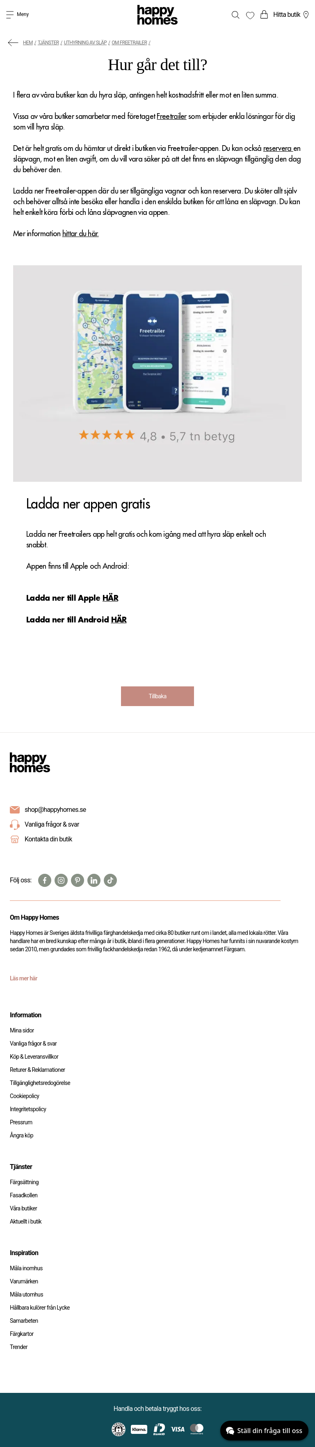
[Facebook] (44, 880)
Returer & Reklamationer (37, 1069)
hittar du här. (80, 233)
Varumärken (24, 1281)
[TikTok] (110, 880)
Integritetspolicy (28, 1109)
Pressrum (21, 1122)
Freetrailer (171, 116)
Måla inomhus (26, 1268)
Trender (18, 1347)
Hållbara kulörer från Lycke (40, 1307)
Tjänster (48, 43)
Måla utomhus (26, 1294)
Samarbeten (24, 1320)
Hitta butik (292, 15)
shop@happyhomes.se (55, 810)
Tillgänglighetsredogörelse (40, 1083)
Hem (28, 43)
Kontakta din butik (48, 839)
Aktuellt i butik (25, 1221)
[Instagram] (61, 880)
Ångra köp (21, 1135)
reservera (278, 148)
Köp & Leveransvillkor (34, 1056)
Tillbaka (157, 696)
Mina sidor (22, 1030)
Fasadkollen (23, 1195)
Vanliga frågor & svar (44, 825)
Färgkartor (22, 1334)
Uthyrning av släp (85, 43)
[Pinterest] (77, 880)
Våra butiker (23, 1208)
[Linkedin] (93, 880)
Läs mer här (23, 978)
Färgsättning (24, 1182)
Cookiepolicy (24, 1096)
